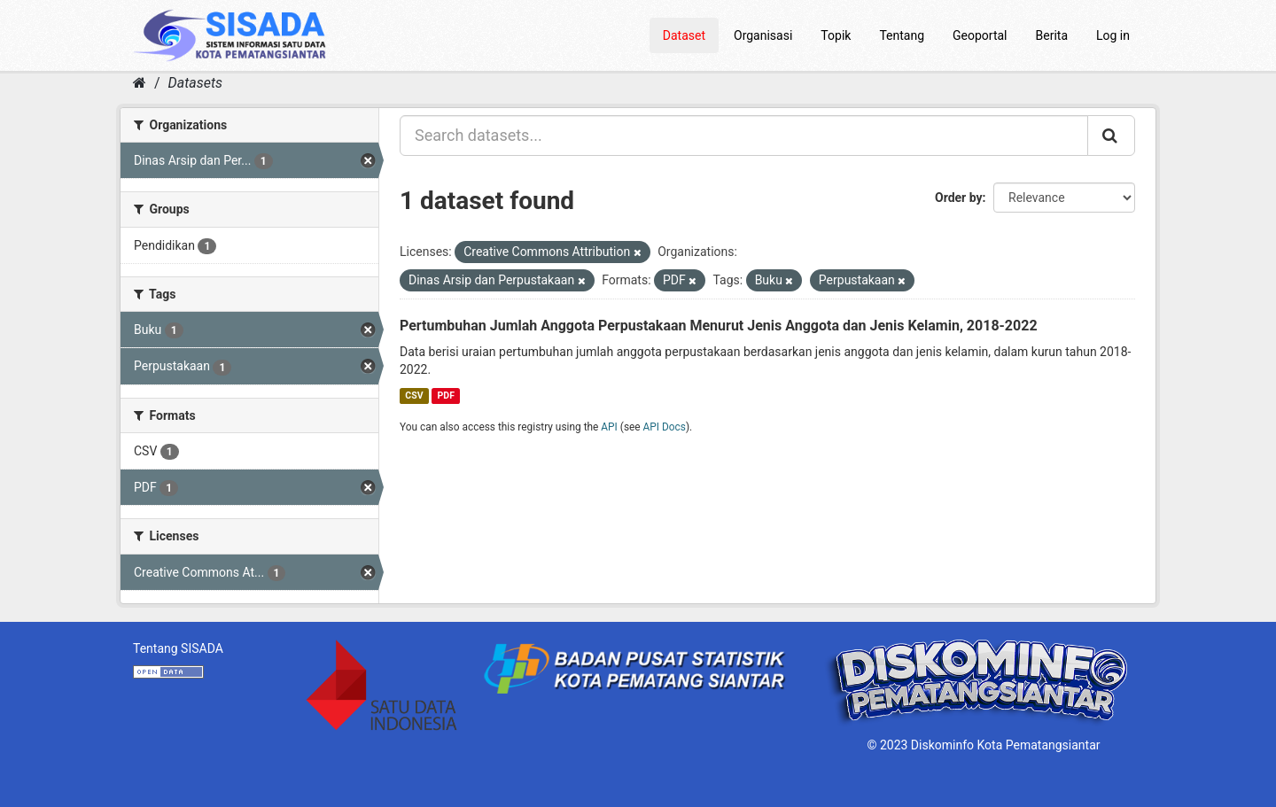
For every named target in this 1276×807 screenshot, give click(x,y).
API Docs (664, 427)
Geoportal (980, 35)
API (609, 427)
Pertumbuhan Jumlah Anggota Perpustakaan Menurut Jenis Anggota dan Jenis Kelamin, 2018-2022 (719, 325)
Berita (1052, 35)
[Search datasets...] (744, 135)
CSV (414, 395)
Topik (836, 35)
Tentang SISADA (178, 648)
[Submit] (1111, 135)
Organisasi (763, 35)
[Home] (139, 82)
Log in (1113, 35)
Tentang (901, 35)
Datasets (195, 82)
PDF (446, 395)
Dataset (684, 35)
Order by (959, 197)
